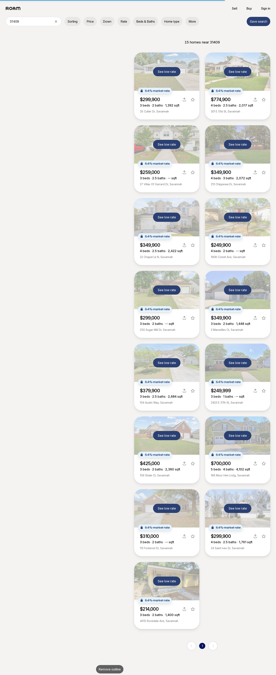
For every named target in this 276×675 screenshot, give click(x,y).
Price (90, 21)
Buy (249, 8)
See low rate (167, 72)
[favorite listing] (193, 99)
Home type (171, 21)
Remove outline (110, 669)
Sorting (72, 21)
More (192, 21)
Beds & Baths (145, 21)
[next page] (213, 645)
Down (107, 21)
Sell (234, 8)
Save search (258, 21)
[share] (184, 99)
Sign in (265, 8)
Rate (124, 21)
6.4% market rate (155, 91)
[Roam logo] (14, 8)
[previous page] (191, 645)
